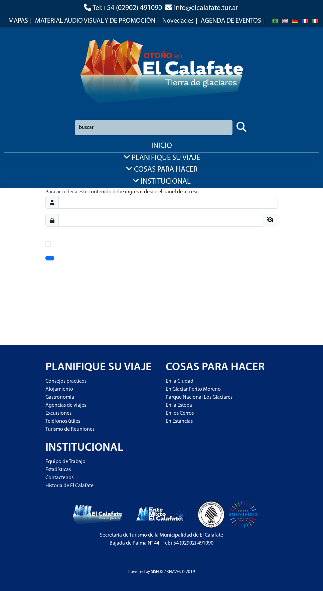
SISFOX (157, 572)
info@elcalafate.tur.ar (206, 8)
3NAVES (174, 572)
